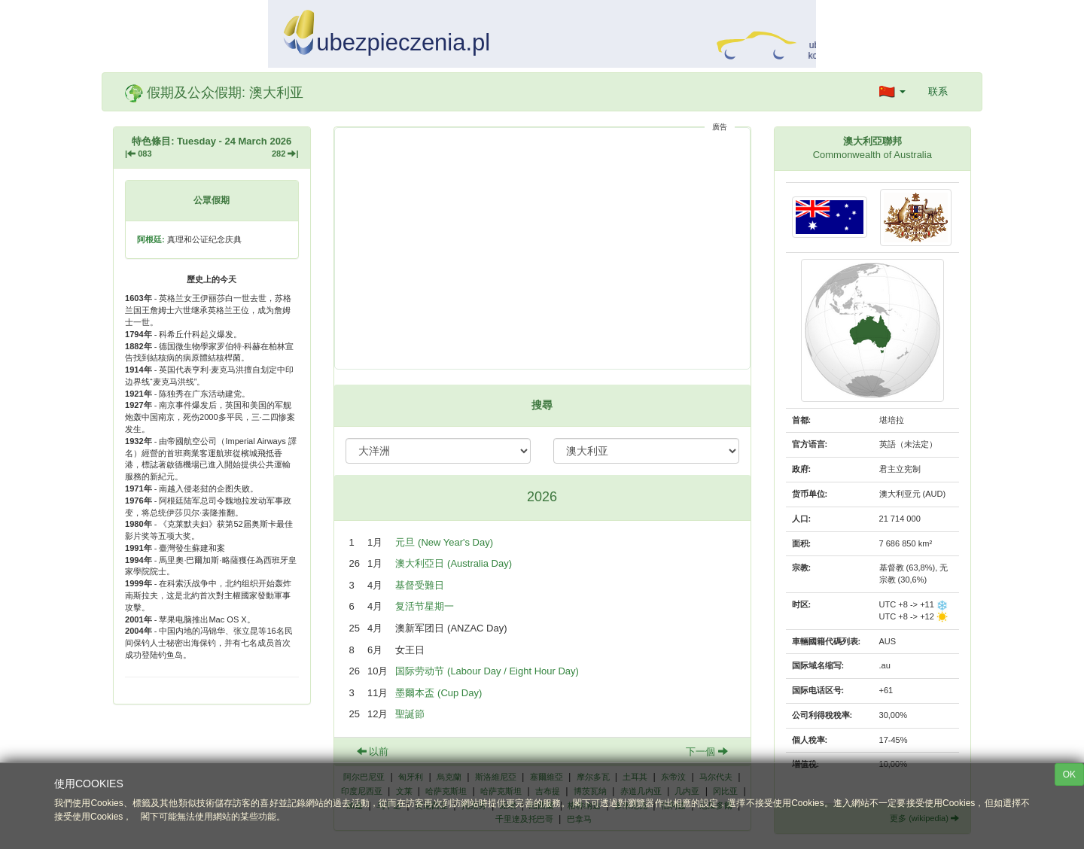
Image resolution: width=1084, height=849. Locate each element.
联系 (938, 91)
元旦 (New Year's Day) (444, 542)
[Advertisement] (542, 248)
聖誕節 (410, 714)
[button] (892, 92)
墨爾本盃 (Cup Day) (438, 692)
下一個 (707, 751)
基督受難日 (419, 585)
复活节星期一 (424, 606)
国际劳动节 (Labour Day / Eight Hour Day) (486, 671)
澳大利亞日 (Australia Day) (453, 563)
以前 (373, 751)
